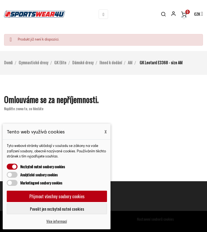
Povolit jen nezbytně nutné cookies (57, 209)
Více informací (56, 221)
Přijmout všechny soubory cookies (57, 196)
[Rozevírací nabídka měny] (196, 14)
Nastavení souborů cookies (155, 219)
